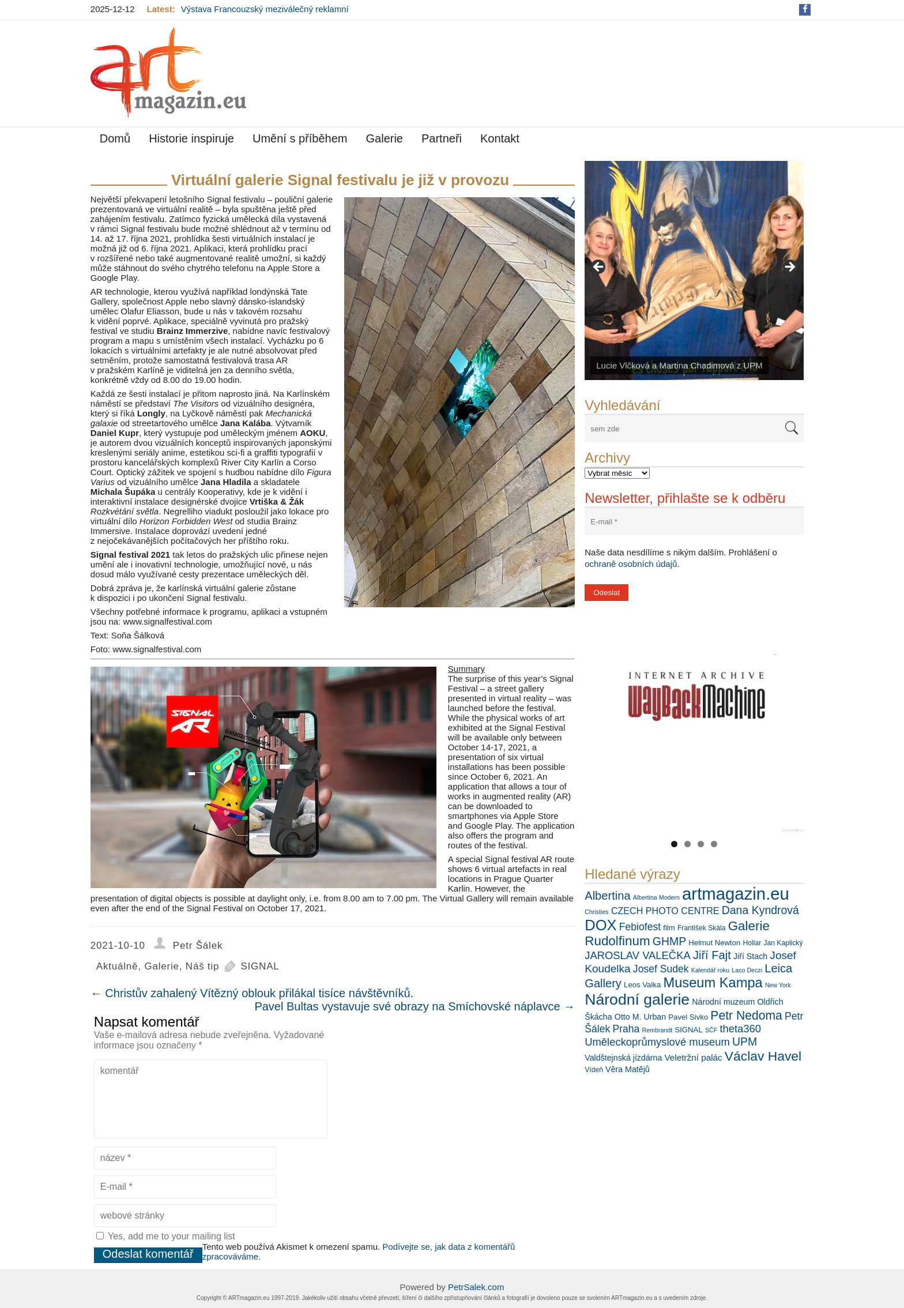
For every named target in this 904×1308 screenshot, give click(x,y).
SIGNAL (259, 966)
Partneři (441, 138)
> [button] (789, 267)
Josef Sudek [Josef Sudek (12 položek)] (661, 969)
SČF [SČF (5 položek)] (711, 1030)
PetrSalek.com (476, 1287)
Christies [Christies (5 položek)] (596, 911)
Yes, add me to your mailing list (165, 1236)
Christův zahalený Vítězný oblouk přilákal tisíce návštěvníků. (252, 993)
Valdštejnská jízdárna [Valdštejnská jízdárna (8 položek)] (623, 1057)
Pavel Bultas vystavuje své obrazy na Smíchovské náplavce (414, 1006)
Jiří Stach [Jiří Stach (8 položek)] (750, 956)
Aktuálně (117, 966)
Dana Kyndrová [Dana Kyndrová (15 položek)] (760, 910)
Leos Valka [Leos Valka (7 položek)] (642, 984)
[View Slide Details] (694, 270)
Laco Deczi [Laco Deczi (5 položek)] (747, 970)
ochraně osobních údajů (631, 564)
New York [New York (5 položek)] (778, 985)
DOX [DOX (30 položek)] (600, 925)
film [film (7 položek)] (669, 927)
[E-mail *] (694, 521)
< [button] (599, 267)
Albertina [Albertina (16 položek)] (607, 895)
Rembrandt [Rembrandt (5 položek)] (657, 1030)
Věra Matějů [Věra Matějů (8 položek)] (627, 1069)
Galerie (384, 138)
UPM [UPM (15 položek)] (744, 1041)
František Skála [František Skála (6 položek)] (701, 928)
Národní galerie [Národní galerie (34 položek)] (637, 999)
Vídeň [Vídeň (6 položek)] (594, 1070)
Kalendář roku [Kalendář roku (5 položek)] (710, 970)
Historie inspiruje (191, 138)
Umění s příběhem (300, 138)
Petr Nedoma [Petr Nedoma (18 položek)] (746, 1015)
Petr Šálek (198, 945)
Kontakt (499, 138)
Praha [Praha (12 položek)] (625, 1029)
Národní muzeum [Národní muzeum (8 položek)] (723, 1001)
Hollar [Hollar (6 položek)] (752, 943)
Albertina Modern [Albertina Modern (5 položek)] (656, 897)
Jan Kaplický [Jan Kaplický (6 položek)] (783, 943)
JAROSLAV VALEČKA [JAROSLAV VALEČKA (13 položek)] (637, 955)
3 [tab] (701, 844)
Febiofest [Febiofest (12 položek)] (640, 927)
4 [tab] (714, 844)
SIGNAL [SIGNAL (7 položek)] (688, 1029)
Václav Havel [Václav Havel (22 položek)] (763, 1055)
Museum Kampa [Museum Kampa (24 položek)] (712, 982)
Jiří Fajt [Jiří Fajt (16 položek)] (712, 955)
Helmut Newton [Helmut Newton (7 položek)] (714, 942)
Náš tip (203, 966)
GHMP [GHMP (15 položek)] (669, 941)
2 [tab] (687, 844)
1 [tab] (674, 844)
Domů (115, 138)
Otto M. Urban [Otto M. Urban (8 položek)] (640, 1016)
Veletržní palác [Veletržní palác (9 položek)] (693, 1057)
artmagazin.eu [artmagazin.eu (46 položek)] (735, 893)
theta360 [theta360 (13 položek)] (740, 1029)
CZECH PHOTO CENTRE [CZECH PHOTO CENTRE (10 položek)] (665, 910)
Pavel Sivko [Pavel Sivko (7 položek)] (688, 1017)
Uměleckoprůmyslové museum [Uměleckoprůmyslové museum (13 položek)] (657, 1042)
